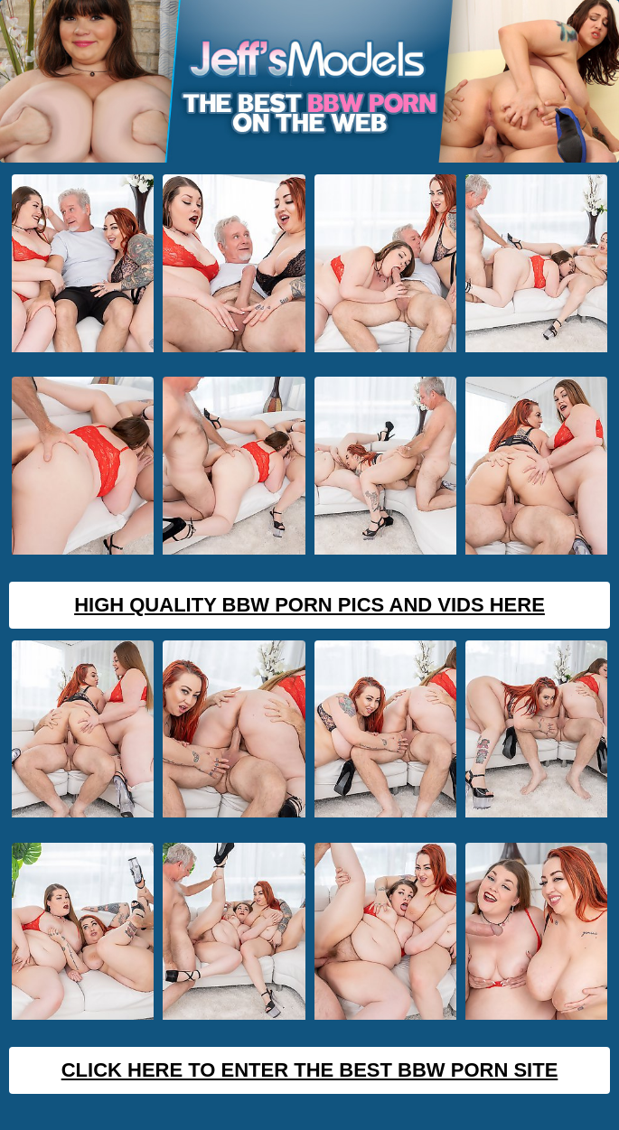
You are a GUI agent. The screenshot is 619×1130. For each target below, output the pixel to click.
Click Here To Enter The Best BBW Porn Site (309, 1070)
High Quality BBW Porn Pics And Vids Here (309, 604)
